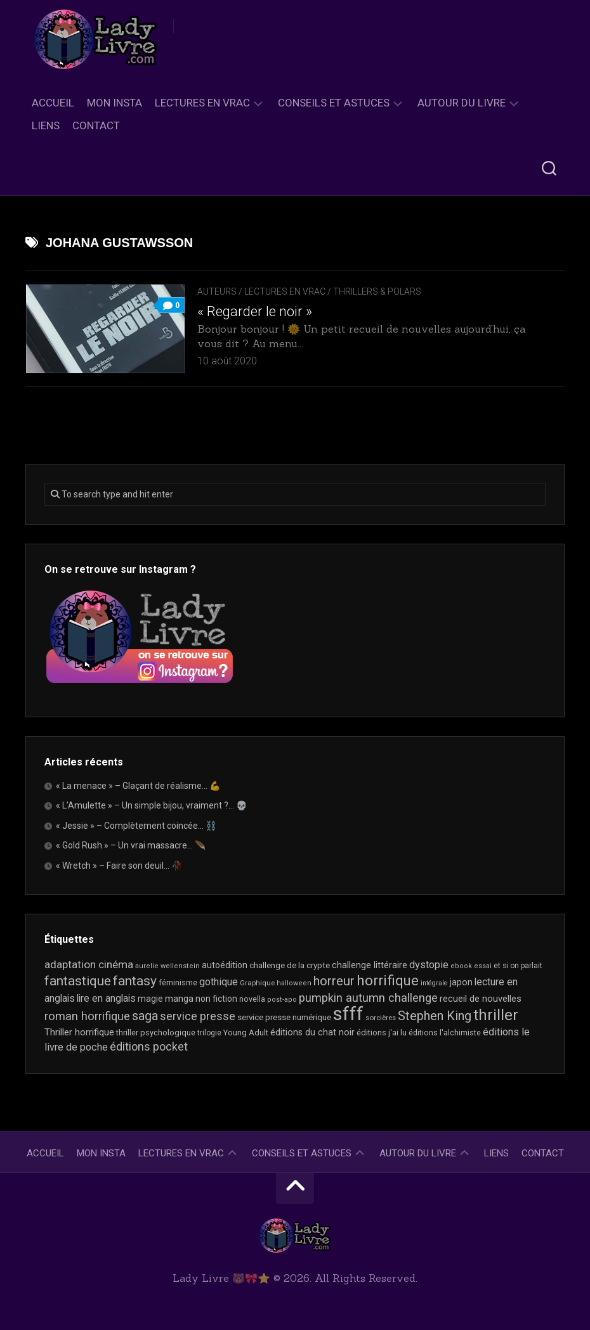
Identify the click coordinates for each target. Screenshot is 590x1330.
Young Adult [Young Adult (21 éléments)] (245, 1032)
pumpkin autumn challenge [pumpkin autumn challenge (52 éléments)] (368, 998)
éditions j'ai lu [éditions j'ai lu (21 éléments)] (382, 1032)
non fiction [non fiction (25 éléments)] (216, 999)
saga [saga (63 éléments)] (145, 1016)
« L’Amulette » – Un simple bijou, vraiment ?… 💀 (151, 805)
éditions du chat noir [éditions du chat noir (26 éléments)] (312, 1032)
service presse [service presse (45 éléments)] (197, 1016)
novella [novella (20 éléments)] (252, 999)
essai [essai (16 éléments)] (483, 966)
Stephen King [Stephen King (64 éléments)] (434, 1016)
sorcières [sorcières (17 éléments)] (380, 1017)
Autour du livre (461, 102)
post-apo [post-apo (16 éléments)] (282, 999)
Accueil (53, 102)
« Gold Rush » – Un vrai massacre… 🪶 (131, 845)
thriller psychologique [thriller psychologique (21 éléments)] (155, 1032)
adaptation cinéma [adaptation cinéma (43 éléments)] (88, 964)
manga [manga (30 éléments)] (179, 998)
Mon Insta (114, 102)
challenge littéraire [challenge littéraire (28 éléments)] (369, 965)
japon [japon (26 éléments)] (461, 982)
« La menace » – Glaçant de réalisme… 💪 (138, 786)
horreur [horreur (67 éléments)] (334, 980)
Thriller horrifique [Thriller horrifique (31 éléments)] (79, 1032)
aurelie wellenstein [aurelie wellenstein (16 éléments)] (167, 966)
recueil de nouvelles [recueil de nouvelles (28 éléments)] (480, 998)
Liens (46, 125)
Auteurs (217, 291)
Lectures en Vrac (202, 102)
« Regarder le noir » (254, 311)
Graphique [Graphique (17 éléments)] (257, 982)
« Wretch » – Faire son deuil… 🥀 (119, 865)
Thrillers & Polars (377, 291)
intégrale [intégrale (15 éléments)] (434, 983)
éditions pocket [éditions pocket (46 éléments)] (149, 1046)
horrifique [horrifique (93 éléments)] (388, 980)
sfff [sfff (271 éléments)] (348, 1014)
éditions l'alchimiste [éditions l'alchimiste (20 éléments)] (445, 1032)
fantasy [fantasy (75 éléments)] (135, 980)
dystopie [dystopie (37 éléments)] (429, 965)
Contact (96, 125)
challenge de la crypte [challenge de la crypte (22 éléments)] (289, 965)
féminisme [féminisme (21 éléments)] (178, 982)
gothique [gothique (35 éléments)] (218, 982)
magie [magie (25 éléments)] (150, 999)
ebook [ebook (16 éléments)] (461, 966)
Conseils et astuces (334, 102)
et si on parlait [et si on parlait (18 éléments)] (518, 965)
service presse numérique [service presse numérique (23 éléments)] (284, 1017)
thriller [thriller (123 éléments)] (495, 1015)
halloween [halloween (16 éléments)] (294, 983)
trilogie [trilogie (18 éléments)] (209, 1032)
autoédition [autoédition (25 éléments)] (224, 965)
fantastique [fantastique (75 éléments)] (77, 980)
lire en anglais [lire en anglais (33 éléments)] (106, 998)
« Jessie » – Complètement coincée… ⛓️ (136, 826)
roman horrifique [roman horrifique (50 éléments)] (87, 1016)
